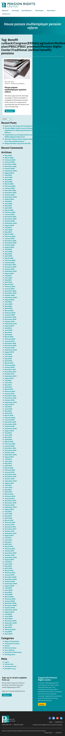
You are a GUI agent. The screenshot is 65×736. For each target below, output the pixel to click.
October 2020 (10, 295)
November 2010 (10, 553)
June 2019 (8, 330)
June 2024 (8, 203)
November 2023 (10, 219)
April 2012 (8, 518)
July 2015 (8, 433)
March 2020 (9, 310)
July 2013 (8, 485)
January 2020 (10, 315)
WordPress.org (10, 668)
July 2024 (8, 201)
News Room (51, 10)
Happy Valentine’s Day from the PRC (17, 143)
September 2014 (11, 455)
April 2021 (8, 282)
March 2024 (9, 210)
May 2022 (8, 254)
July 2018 (8, 354)
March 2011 (9, 546)
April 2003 (8, 634)
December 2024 (10, 190)
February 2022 (10, 260)
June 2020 (8, 304)
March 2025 (9, 184)
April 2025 (8, 182)
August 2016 (9, 404)
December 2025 (10, 164)
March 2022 (9, 258)
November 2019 (10, 319)
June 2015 (8, 435)
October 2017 (9, 374)
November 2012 (10, 503)
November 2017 (10, 372)
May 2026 (8, 155)
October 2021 (9, 269)
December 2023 (10, 217)
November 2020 (11, 293)
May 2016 (8, 411)
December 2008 (10, 603)
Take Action (40, 10)
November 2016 (10, 398)
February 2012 (10, 522)
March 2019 (9, 337)
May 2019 (8, 332)
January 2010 (10, 575)
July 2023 (8, 227)
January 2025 (10, 188)
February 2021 (10, 286)
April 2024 (8, 208)
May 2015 (8, 437)
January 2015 (9, 446)
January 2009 (10, 601)
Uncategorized (10, 654)
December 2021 (10, 265)
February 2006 (10, 629)
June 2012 (8, 514)
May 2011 (8, 542)
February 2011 (10, 549)
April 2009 (8, 594)
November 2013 (10, 476)
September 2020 (11, 297)
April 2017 (8, 387)
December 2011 (10, 527)
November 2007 (10, 621)
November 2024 (10, 192)
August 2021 (9, 273)
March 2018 (9, 363)
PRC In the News (10, 648)
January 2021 (9, 289)
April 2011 (8, 544)
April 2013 (8, 492)
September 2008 (11, 610)
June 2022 (8, 251)
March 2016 (9, 415)
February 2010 (10, 572)
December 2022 (10, 241)
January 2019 (10, 341)
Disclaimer (59, 732)
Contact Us (6, 14)
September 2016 (11, 402)
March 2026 (9, 158)
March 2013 (9, 494)
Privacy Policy (48, 732)
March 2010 (9, 570)
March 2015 (9, 441)
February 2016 (10, 417)
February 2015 (10, 444)
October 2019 (10, 321)
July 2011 (8, 538)
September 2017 (11, 376)
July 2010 (8, 562)
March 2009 (9, 597)
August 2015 (9, 431)
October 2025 (10, 168)
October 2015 (9, 426)
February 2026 (10, 160)
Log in (7, 662)
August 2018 (9, 352)
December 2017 (10, 369)
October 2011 (9, 531)
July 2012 (8, 511)
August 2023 (9, 225)
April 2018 (8, 361)
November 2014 (10, 450)
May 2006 (8, 627)
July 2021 (8, 275)
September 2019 (11, 323)
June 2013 (8, 487)
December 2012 (10, 500)
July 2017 (8, 380)
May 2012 (8, 516)
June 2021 (8, 278)
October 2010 (10, 555)
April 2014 (8, 465)
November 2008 (11, 605)
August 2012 (9, 509)
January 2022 (10, 262)
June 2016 (8, 409)
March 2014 (9, 468)
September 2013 (11, 481)
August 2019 (9, 326)
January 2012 (9, 524)
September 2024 (11, 197)
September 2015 (11, 428)
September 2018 (11, 350)
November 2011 (10, 529)
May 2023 (8, 232)
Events (7, 646)
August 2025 (9, 173)
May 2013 (8, 490)
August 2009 (9, 586)
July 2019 (8, 328)
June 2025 (8, 177)
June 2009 (9, 590)
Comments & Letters (12, 643)
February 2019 (10, 339)
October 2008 (10, 607)
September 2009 (11, 583)
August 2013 (9, 483)
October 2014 (9, 452)
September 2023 (11, 223)
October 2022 (10, 245)
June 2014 (8, 461)
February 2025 (10, 186)
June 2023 (8, 230)
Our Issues (15, 10)
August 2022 (9, 247)
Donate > (42, 704)
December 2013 (10, 474)
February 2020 (10, 313)
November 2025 (10, 166)
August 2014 (9, 457)
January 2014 (9, 472)
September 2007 (11, 623)
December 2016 (10, 396)
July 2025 (8, 175)
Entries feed (9, 664)
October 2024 (10, 195)
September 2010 (11, 557)
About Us (5, 10)
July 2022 (8, 249)
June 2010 (8, 564)
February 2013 (10, 496)
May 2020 (8, 306)
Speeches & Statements (13, 652)
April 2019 (8, 334)
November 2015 (10, 424)
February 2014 (10, 470)
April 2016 (8, 413)
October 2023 (10, 221)
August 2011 (9, 535)
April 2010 (8, 568)
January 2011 (9, 551)
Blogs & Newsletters (12, 641)
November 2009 (11, 579)
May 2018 (8, 359)
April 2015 (8, 439)
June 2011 (8, 540)
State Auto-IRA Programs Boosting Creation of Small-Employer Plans (30, 126)
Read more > (10, 111)
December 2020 (10, 291)
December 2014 (10, 448)
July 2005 (8, 631)
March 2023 (9, 234)
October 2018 (10, 348)
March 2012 (9, 520)
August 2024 (9, 199)
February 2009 (10, 599)
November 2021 (10, 267)
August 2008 (9, 612)
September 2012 (11, 507)
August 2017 (9, 378)
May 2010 (8, 566)
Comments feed (10, 666)
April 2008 (8, 618)
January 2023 (10, 238)
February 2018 (10, 365)
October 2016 (9, 400)
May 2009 (8, 592)
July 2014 (8, 459)
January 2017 (9, 393)
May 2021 (8, 280)
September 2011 (11, 533)
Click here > (6, 695)
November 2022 (10, 243)
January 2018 (10, 367)
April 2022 (8, 256)
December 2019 (10, 317)
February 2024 (10, 212)
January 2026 (10, 162)
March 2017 (9, 389)
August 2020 (9, 300)
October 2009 (10, 581)
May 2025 (8, 179)
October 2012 (9, 505)
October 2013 (9, 479)
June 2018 (8, 356)
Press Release (10, 650)
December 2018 (10, 343)
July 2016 (8, 407)
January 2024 (10, 214)
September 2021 (11, 271)
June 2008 (9, 616)
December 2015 (10, 422)
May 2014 (8, 463)
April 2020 (8, 308)
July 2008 (8, 614)
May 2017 (8, 385)
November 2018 (10, 345)
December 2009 (10, 577)
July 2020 (8, 302)
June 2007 (8, 625)
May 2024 (8, 206)
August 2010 (9, 559)
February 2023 (10, 236)
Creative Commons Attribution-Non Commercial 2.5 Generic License (26, 731)
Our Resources (27, 10)
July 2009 (8, 588)
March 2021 (9, 284)
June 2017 (8, 382)
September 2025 (11, 171)
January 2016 (9, 420)
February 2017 (10, 391)
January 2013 (9, 498)
